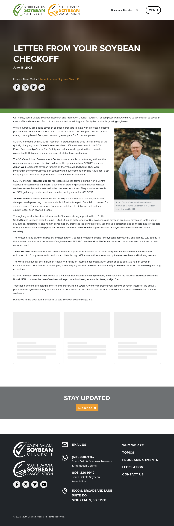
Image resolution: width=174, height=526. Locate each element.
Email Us (79, 444)
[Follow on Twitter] (25, 484)
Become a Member (122, 10)
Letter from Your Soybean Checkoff (59, 79)
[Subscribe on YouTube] (43, 484)
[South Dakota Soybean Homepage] (46, 10)
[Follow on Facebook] (16, 484)
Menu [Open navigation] (153, 10)
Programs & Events (140, 459)
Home (16, 79)
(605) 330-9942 (83, 457)
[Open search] (137, 10)
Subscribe (85, 407)
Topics (128, 452)
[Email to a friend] (41, 87)
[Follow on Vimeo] (34, 484)
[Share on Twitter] (25, 87)
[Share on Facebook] (16, 87)
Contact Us (133, 474)
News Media (30, 79)
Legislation (132, 467)
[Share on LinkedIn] (33, 87)
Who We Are (133, 445)
